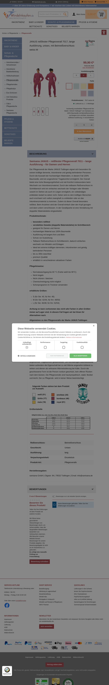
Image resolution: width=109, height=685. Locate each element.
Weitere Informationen (74, 337)
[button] (26, 356)
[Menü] (10, 667)
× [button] (93, 325)
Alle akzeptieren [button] (80, 356)
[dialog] (54, 342)
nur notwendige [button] (55, 356)
